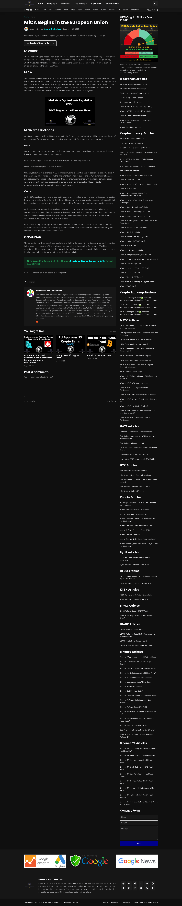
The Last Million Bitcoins (129, 171)
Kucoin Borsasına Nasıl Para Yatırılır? (134, 510)
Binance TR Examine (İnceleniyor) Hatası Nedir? (136, 761)
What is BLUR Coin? (128, 188)
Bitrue (87, 10)
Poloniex (135, 10)
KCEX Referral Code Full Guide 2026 (134, 599)
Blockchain (96, 4)
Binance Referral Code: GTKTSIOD (133, 707)
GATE (44, 10)
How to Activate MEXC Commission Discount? (138, 340)
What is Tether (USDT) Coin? (131, 277)
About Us (114, 902)
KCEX (80, 10)
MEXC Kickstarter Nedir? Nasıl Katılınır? (135, 360)
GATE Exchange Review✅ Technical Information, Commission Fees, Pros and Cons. (138, 306)
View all (113, 331)
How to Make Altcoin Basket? (131, 143)
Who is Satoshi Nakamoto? (130, 127)
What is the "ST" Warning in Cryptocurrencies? (138, 282)
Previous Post (31, 401)
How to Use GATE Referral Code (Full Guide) (137, 459)
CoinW (125, 10)
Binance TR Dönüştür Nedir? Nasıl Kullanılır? (137, 755)
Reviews (65, 4)
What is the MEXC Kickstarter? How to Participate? (135, 418)
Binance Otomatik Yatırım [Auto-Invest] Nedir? (138, 695)
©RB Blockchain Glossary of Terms (133, 84)
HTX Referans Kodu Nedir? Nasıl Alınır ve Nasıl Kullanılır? (138, 481)
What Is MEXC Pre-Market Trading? (134, 406)
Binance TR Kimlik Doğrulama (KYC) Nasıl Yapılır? (136, 768)
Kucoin (58, 10)
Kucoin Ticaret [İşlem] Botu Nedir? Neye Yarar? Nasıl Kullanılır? (139, 545)
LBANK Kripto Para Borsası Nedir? (133, 641)
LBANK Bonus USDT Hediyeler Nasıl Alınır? (137, 645)
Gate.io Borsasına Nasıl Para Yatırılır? (134, 454)
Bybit (66, 10)
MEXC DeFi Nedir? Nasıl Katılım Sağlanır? (136, 356)
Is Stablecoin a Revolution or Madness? (135, 148)
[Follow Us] (152, 10)
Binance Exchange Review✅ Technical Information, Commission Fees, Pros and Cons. (138, 299)
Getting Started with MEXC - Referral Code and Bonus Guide (139, 334)
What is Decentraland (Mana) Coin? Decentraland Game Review (134, 194)
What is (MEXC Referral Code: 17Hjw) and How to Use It (138, 377)
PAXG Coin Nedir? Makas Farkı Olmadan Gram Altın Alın (138, 153)
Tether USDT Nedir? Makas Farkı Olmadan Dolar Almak (136, 160)
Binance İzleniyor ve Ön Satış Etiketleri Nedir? (138, 668)
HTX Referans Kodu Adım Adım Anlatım (135, 475)
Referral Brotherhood (49, 290)
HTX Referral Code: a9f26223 (132, 491)
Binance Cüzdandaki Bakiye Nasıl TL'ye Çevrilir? (135, 662)
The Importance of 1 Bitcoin (131, 102)
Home (40, 4)
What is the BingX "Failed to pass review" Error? (136, 616)
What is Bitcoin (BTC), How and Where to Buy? (139, 184)
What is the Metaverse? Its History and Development (135, 121)
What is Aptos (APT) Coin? (130, 180)
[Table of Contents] (40, 43)
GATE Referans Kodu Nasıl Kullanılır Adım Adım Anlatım (138, 448)
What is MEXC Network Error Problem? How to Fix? (138, 400)
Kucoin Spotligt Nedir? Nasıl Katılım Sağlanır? (138, 539)
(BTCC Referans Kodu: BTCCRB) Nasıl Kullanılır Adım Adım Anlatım (138, 577)
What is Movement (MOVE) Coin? (133, 227)
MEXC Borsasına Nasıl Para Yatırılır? (134, 344)
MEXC (37, 10)
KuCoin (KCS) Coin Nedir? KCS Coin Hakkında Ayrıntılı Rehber (138, 504)
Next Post (111, 401)
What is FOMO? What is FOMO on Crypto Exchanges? (136, 201)
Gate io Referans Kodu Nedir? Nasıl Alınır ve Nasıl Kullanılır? (137, 437)
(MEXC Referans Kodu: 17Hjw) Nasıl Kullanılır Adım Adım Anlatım (138, 327)
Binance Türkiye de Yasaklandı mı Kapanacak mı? (138, 712)
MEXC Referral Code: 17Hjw (131, 371)
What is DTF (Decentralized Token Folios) (136, 111)
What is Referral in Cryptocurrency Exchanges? (139, 259)
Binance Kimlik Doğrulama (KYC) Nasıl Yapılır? (138, 673)
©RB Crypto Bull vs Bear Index (132, 139)
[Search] (155, 3)
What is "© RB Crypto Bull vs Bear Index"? (137, 175)
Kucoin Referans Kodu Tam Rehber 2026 (136, 526)
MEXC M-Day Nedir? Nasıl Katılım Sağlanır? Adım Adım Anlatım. (137, 365)
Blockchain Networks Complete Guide (135, 93)
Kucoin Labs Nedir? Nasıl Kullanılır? (134, 514)
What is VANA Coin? (128, 286)
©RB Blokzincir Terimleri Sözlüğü (133, 88)
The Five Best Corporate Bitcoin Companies (137, 166)
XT (119, 10)
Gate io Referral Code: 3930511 (132, 443)
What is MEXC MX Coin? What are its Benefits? (138, 394)
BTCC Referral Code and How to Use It (135, 583)
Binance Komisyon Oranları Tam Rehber (136, 677)
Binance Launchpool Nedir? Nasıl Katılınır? (136, 682)
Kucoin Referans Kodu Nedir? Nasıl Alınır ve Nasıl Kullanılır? (137, 519)
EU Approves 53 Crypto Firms (67, 356)
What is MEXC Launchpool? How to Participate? (134, 388)
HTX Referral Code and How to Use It (135, 486)
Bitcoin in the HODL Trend (99, 355)
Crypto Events (113, 4)
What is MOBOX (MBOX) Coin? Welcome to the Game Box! (138, 221)
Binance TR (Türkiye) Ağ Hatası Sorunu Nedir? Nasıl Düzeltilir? (138, 749)
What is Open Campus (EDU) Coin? (134, 237)
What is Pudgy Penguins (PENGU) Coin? (136, 254)
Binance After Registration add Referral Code (138, 657)
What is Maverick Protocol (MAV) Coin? (135, 216)
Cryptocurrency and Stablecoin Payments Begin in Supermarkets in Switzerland (38, 359)
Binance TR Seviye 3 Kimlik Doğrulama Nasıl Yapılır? (137, 789)
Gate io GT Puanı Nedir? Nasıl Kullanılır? (136, 431)
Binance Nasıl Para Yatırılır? (131, 686)
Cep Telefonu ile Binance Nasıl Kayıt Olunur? (137, 730)
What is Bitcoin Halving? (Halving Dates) (136, 107)
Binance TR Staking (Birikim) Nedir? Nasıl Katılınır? (136, 796)
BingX (95, 10)
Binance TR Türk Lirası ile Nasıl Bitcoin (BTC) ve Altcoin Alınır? (139, 803)
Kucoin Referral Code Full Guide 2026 (135, 530)
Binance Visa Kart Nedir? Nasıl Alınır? (134, 725)
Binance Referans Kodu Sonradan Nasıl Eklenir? (135, 701)
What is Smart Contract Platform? (133, 116)
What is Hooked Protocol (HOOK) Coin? (135, 212)
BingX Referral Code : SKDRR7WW (134, 611)
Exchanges (79, 4)
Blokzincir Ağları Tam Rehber (131, 98)
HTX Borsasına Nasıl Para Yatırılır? (133, 470)
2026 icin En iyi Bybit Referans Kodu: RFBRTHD (135, 559)
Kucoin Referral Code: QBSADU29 (133, 535)
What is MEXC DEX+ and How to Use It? (135, 383)
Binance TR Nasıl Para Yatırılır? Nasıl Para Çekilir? (136, 775)
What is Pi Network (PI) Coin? (132, 250)
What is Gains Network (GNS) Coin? (134, 207)
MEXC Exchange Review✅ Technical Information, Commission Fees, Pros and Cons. (138, 313)
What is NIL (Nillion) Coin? (130, 232)
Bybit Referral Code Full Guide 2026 (134, 565)
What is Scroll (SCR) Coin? (130, 263)
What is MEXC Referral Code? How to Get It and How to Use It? (137, 411)
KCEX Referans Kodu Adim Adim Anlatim (136, 595)
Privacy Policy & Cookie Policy (146, 902)
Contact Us (126, 902)
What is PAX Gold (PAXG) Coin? (132, 241)
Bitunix (112, 10)
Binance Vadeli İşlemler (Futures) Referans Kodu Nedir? (137, 719)
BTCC (73, 10)
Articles (51, 4)
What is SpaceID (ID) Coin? (130, 272)
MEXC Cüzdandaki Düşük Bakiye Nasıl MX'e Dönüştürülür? (137, 350)
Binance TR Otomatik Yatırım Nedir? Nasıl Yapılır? (136, 782)
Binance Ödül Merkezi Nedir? (131, 691)
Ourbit (103, 10)
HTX (50, 10)
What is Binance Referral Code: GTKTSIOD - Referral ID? (137, 735)
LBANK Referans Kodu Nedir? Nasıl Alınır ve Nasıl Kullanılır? (137, 635)
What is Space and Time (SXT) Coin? (134, 268)
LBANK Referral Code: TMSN (131, 629)
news (33, 17)
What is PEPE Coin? (128, 246)
